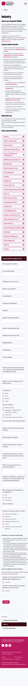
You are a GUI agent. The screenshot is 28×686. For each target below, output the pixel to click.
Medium (7, 398)
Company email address (9, 303)
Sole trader (8, 497)
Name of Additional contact (11, 328)
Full (6, 495)
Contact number (7, 357)
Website (5, 310)
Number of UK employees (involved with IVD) (13, 429)
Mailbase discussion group (12, 100)
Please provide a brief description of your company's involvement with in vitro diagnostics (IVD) (13, 369)
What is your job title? (9, 289)
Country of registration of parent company (12, 445)
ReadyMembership (20, 664)
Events (7, 524)
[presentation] (13, 596)
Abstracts (8, 516)
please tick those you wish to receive (13, 511)
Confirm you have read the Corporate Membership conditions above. (13, 578)
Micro (6, 393)
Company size (6, 390)
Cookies (3, 657)
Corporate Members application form (12, 258)
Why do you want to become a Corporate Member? (11, 466)
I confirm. (7, 582)
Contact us (18, 659)
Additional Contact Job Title (11, 335)
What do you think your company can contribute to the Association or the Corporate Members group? (13, 478)
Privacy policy (18, 657)
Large (6, 401)
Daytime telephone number (11, 318)
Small (6, 396)
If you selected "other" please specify (13, 421)
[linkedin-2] (6, 645)
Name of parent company (10, 437)
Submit (6, 602)
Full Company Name (8, 271)
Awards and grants (10, 519)
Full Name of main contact (10, 281)
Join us (5, 9)
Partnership (8, 500)
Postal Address (7, 296)
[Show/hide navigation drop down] (25, 3)
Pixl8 (17, 662)
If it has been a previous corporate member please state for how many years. (13, 456)
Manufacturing (9, 407)
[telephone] (2, 645)
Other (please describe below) (14, 417)
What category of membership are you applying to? (12, 491)
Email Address (6, 350)
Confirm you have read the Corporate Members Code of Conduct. (13, 586)
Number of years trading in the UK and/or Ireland (12, 382)
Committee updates (11, 514)
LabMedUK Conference (12, 521)
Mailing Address (7, 342)
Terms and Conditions (7, 659)
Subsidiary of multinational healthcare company (13, 411)
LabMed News (9, 88)
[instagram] (9, 645)
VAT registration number (10, 264)
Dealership (8, 414)
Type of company (8, 404)
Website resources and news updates (13, 527)
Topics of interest (8, 503)
